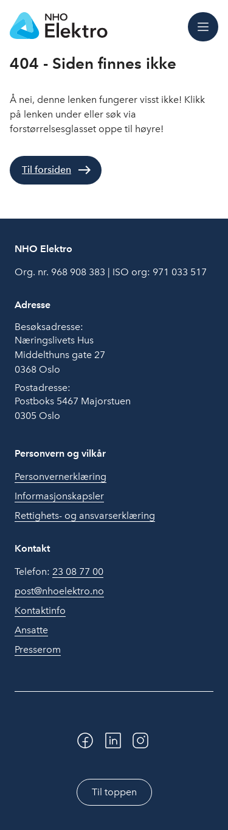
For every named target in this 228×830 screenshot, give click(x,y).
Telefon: (59, 572)
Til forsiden (46, 169)
